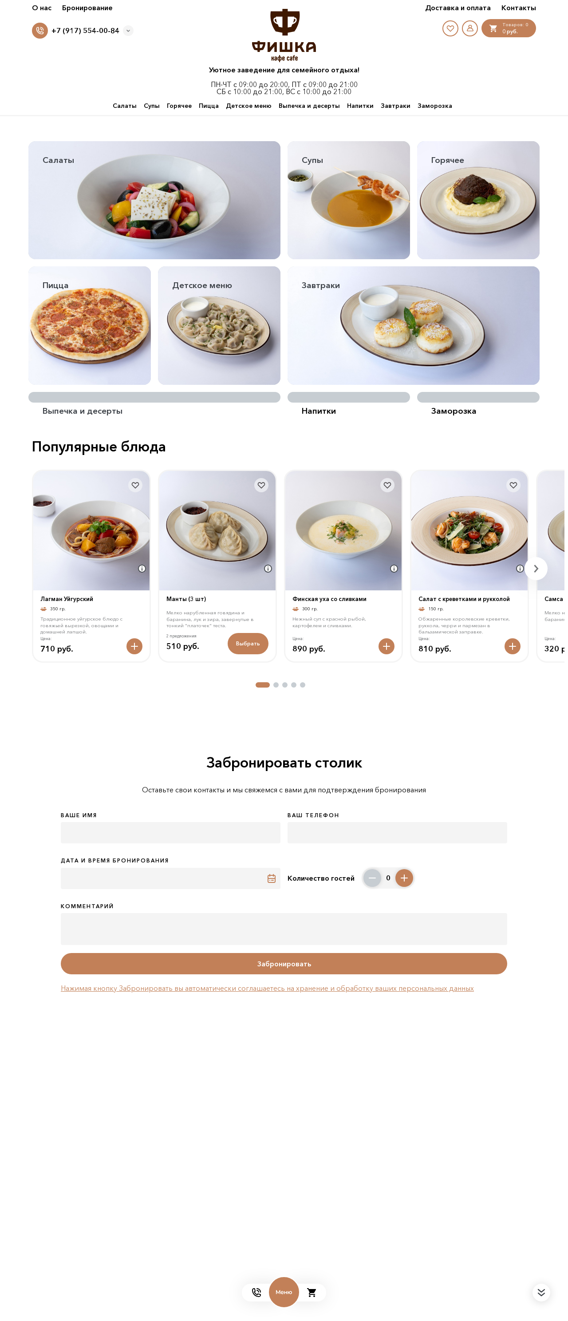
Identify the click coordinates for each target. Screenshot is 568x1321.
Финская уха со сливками (329, 599)
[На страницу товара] (91, 530)
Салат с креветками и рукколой (464, 599)
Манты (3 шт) (186, 599)
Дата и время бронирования (115, 861)
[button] (263, 685)
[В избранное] (135, 485)
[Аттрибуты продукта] (142, 569)
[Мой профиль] (470, 28)
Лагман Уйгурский (66, 599)
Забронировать (284, 963)
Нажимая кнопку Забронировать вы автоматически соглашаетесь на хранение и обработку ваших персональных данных (267, 988)
